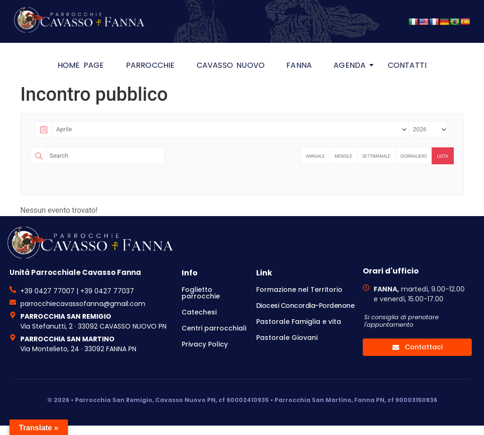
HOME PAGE (81, 65)
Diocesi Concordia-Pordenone (305, 305)
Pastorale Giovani (286, 337)
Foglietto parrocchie (201, 293)
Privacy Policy (205, 344)
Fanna (299, 65)
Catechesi (199, 312)
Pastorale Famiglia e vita (298, 321)
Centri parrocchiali (214, 328)
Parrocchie (150, 65)
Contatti (407, 65)
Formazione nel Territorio (299, 289)
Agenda (352, 65)
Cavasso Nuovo (231, 65)
